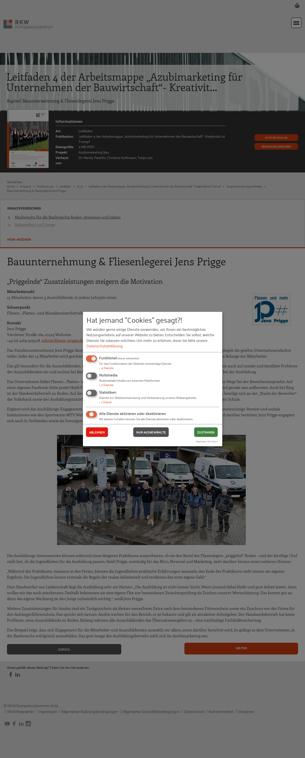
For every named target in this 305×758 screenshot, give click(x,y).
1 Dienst (105, 402)
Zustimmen (205, 432)
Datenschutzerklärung (104, 345)
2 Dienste (106, 384)
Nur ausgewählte (151, 432)
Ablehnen (97, 432)
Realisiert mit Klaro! (206, 441)
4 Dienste (106, 367)
